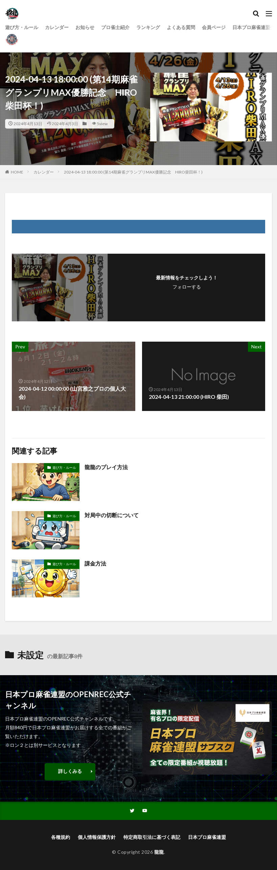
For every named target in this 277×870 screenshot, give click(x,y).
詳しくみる (70, 771)
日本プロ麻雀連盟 (207, 837)
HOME (17, 172)
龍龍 (159, 852)
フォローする (186, 287)
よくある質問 (181, 27)
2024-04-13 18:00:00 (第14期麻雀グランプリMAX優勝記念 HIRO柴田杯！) (133, 172)
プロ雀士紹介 (115, 27)
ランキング (148, 27)
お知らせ (84, 27)
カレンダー (57, 27)
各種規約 (60, 837)
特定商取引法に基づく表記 (151, 837)
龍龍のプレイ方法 (106, 467)
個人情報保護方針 (97, 837)
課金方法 (95, 563)
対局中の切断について (112, 515)
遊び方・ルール (21, 27)
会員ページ (214, 27)
